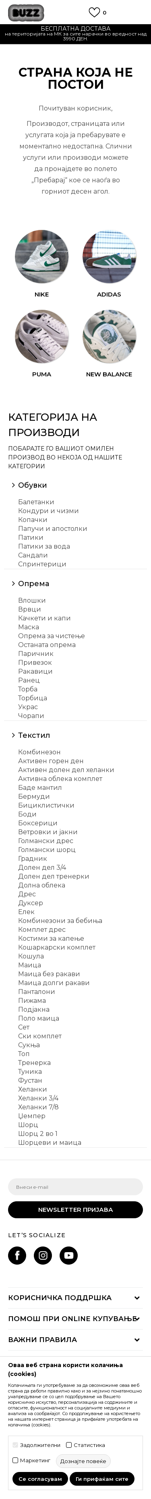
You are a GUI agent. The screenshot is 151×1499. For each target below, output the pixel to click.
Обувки (32, 485)
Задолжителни (40, 1445)
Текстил (34, 735)
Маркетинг (35, 1460)
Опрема (33, 583)
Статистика (89, 1445)
